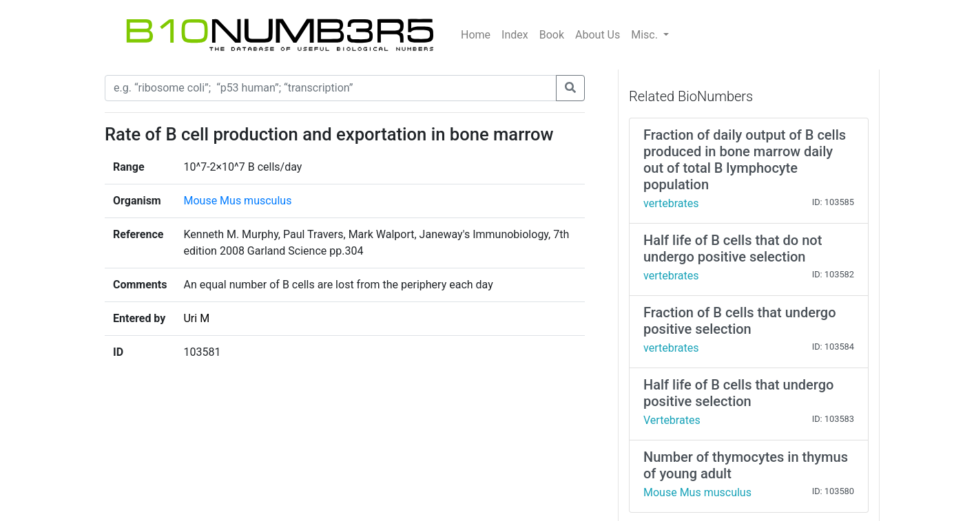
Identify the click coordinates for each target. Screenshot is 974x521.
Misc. (646, 34)
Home (475, 34)
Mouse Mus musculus (237, 200)
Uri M (196, 318)
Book (551, 34)
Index (514, 34)
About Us (597, 34)
